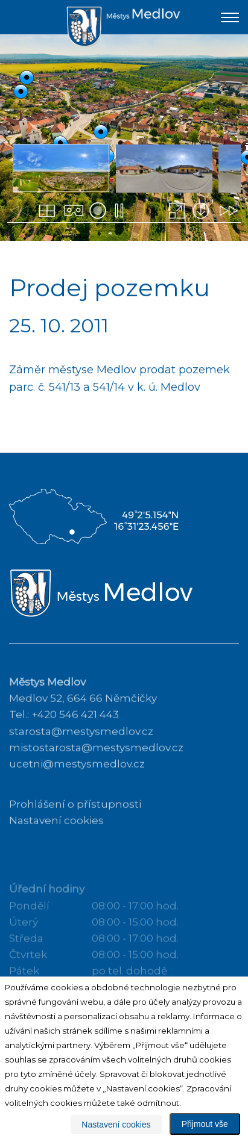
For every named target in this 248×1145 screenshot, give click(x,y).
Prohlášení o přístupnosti (75, 822)
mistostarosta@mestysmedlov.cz (96, 765)
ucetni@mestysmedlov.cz (77, 781)
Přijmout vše (205, 1124)
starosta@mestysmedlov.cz (81, 748)
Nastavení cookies (56, 838)
